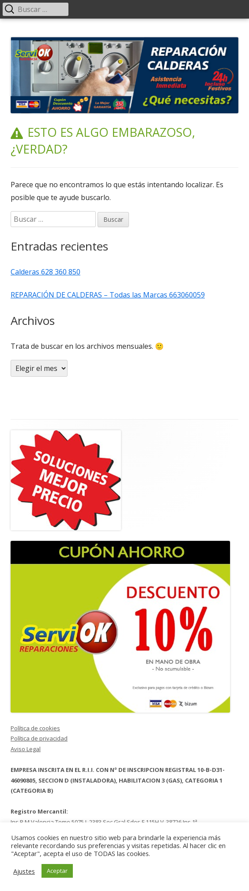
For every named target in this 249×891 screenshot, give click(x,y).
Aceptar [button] (57, 871)
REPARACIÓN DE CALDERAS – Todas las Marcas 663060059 (108, 295)
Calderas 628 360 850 (45, 272)
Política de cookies (35, 728)
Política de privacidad (39, 738)
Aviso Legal (26, 749)
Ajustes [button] (24, 871)
